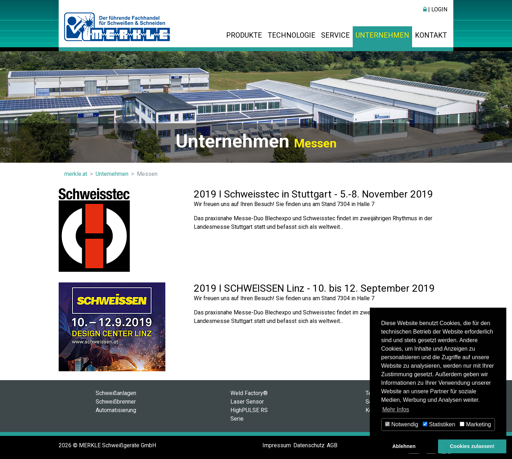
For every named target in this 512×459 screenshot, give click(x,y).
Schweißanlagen (116, 393)
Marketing (475, 424)
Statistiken (439, 424)
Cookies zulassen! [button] (472, 446)
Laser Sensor (247, 401)
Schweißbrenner (116, 401)
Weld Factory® (249, 393)
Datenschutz (309, 445)
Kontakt (431, 35)
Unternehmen (382, 35)
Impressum (276, 445)
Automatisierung (116, 410)
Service (335, 35)
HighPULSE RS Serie (249, 414)
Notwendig (401, 424)
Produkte (244, 35)
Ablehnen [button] (404, 446)
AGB (332, 445)
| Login (435, 9)
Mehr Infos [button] (395, 409)
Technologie (291, 35)
